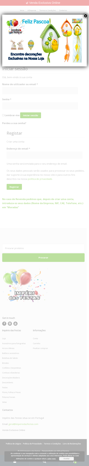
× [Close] (86, 16)
